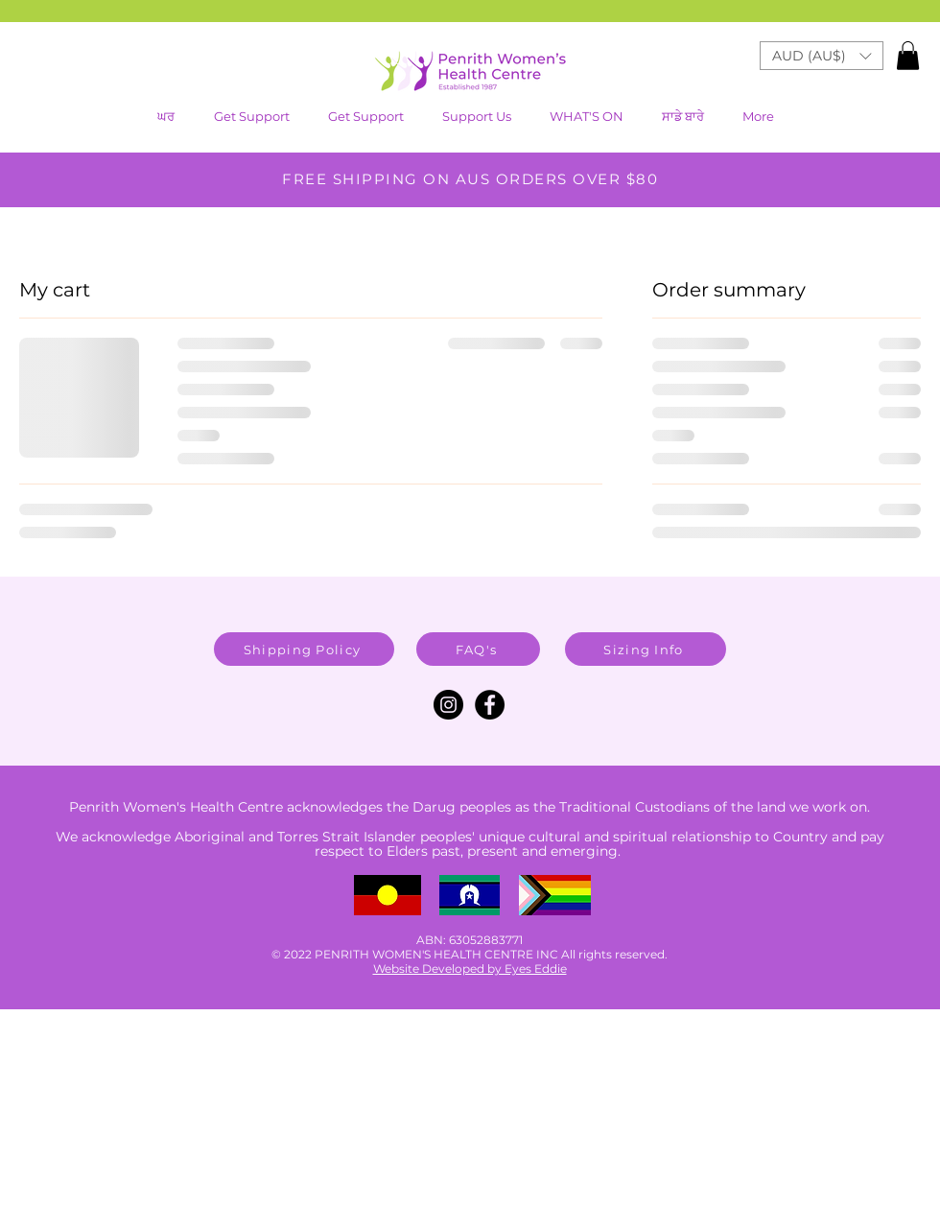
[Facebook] (490, 705)
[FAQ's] (478, 649)
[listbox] (821, 55)
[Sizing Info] (645, 649)
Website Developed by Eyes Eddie (470, 968)
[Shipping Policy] (304, 649)
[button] (590, 116)
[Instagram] (448, 705)
